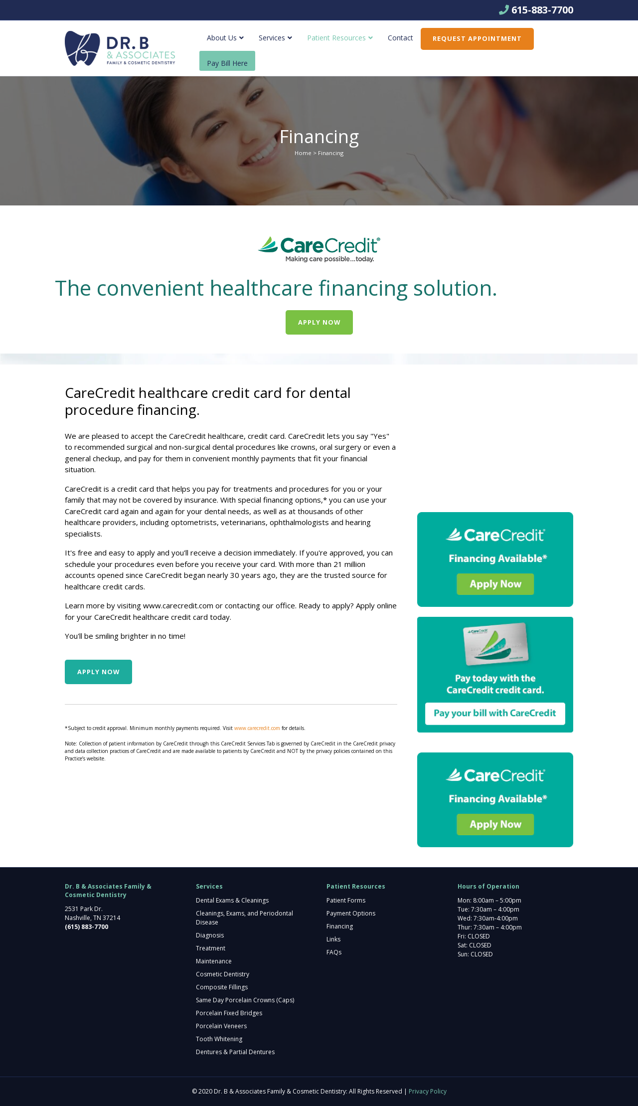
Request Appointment (477, 38)
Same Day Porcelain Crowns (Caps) (245, 1000)
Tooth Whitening (219, 1039)
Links (333, 939)
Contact (400, 37)
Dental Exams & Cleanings (232, 900)
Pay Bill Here (227, 63)
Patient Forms (345, 900)
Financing (339, 926)
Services (272, 37)
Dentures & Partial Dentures (235, 1052)
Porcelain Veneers (221, 1026)
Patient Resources (336, 37)
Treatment (210, 948)
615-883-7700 (542, 9)
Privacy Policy (428, 1091)
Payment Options (350, 913)
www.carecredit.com (178, 605)
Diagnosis (210, 935)
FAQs (333, 952)
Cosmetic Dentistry (222, 974)
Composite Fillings (222, 987)
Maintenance (214, 961)
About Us (222, 37)
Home (303, 153)
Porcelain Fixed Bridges (229, 1013)
